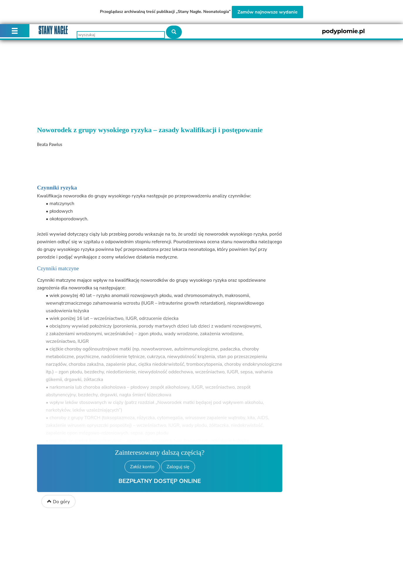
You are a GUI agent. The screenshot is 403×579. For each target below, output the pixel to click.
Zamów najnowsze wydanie (267, 12)
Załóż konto (142, 467)
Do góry (58, 502)
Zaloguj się (178, 467)
